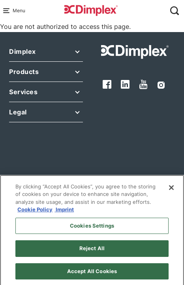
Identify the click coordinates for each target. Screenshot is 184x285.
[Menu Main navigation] (8, 10)
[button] (46, 53)
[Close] (171, 191)
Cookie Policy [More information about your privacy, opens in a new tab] (35, 212)
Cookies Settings (92, 229)
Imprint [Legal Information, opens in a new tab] (64, 212)
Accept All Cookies (92, 274)
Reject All (92, 251)
